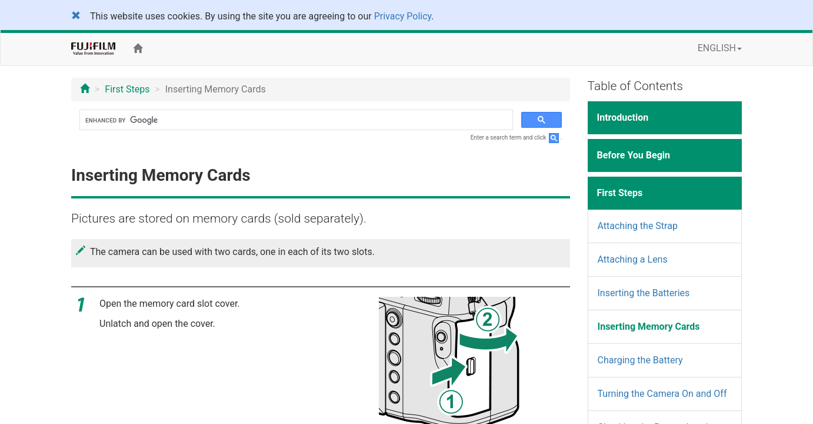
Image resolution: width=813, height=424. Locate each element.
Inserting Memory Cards (649, 326)
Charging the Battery (640, 360)
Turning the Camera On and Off (662, 393)
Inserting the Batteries (644, 293)
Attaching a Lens (633, 259)
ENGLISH (720, 48)
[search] (295, 120)
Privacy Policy (403, 16)
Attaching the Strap (638, 225)
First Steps (127, 89)
